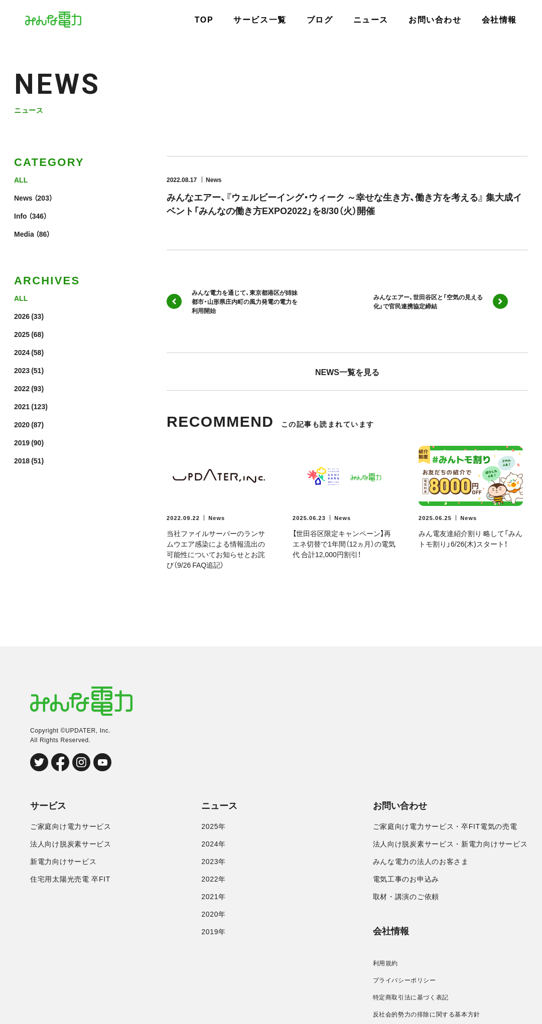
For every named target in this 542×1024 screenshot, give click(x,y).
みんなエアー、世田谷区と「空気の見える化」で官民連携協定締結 (440, 301)
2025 (22, 334)
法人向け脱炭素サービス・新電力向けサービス (450, 844)
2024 (22, 352)
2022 (22, 388)
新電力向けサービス (63, 862)
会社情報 (499, 20)
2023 (22, 370)
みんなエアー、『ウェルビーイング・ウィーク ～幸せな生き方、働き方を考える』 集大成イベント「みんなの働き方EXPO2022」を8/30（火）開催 (344, 203)
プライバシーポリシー (404, 980)
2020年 (213, 914)
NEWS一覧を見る (347, 372)
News (23, 198)
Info (20, 216)
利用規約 (385, 963)
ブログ (320, 20)
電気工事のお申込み (406, 879)
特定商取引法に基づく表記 (411, 997)
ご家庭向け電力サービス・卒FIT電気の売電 (445, 826)
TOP (204, 20)
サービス (48, 806)
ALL (21, 180)
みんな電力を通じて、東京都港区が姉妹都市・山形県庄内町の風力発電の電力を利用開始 (232, 301)
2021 (22, 406)
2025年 (213, 826)
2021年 (213, 897)
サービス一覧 (260, 20)
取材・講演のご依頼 (406, 897)
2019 (22, 442)
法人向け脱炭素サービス (70, 844)
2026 (22, 316)
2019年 (213, 932)
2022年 (213, 879)
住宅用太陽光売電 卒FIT (70, 879)
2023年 (213, 862)
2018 (22, 460)
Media (24, 234)
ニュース (370, 20)
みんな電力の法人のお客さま (421, 862)
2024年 (213, 844)
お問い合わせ (435, 20)
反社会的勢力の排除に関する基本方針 (426, 1014)
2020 (22, 424)
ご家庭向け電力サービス (70, 826)
